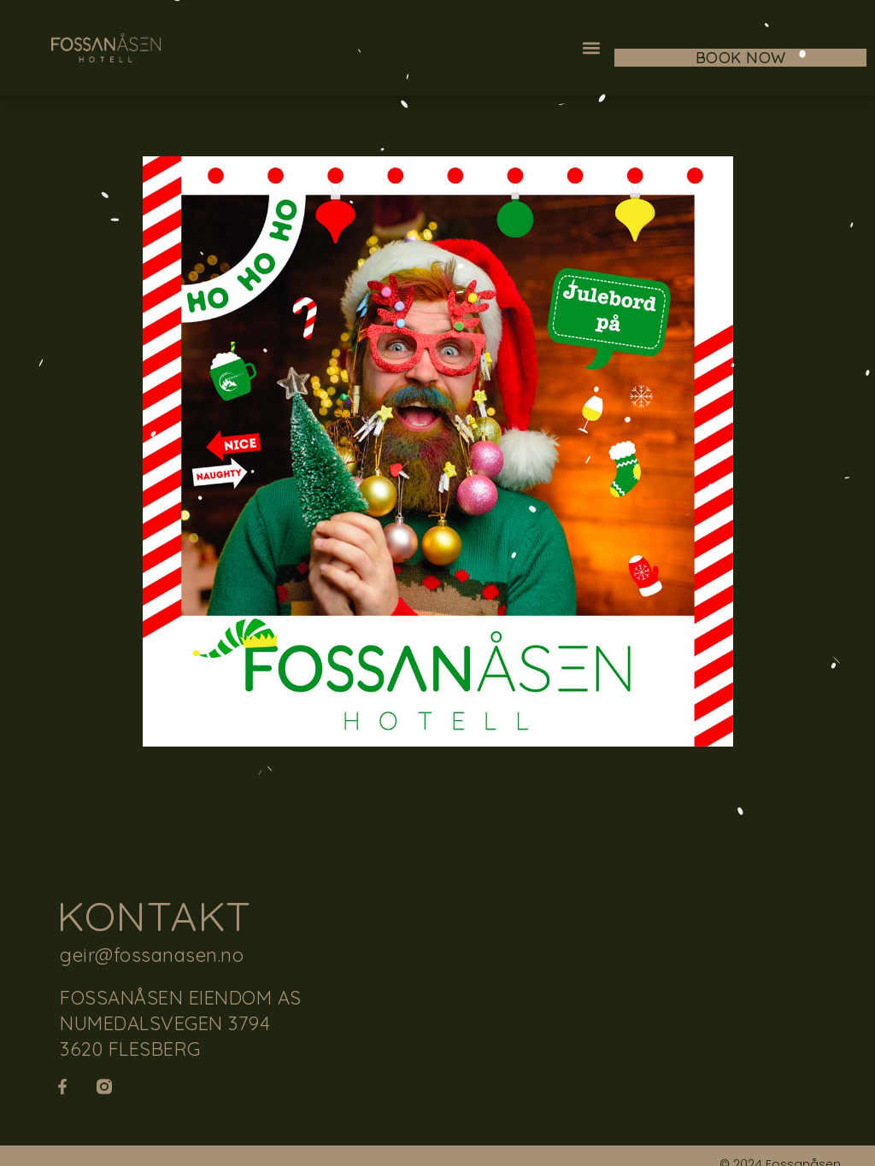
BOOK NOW (741, 58)
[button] (592, 48)
